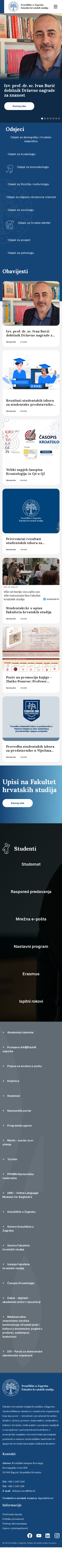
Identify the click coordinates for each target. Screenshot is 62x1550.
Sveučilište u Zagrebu (19, 1211)
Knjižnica (10, 1081)
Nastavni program (31, 946)
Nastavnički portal (16, 1110)
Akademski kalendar (18, 1032)
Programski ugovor (17, 1125)
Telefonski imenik (12, 1514)
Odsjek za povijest (19, 240)
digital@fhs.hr (46, 1498)
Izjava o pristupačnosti (15, 1528)
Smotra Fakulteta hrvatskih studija (16, 1247)
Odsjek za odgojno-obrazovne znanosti (31, 197)
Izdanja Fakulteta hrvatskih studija (16, 1266)
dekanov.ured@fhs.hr (24, 1490)
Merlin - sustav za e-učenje (18, 1142)
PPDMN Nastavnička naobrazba (18, 1176)
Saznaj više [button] (19, 106)
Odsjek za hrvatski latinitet (34, 222)
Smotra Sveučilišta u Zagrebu (18, 1228)
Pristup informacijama (14, 1523)
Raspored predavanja (31, 891)
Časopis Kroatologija (18, 1283)
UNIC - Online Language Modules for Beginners (20, 1195)
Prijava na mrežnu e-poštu (22, 1066)
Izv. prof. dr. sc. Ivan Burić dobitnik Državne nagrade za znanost (30, 335)
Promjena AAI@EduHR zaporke (19, 1049)
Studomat (31, 864)
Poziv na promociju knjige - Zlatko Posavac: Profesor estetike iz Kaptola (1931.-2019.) (29, 683)
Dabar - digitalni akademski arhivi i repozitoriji (21, 1300)
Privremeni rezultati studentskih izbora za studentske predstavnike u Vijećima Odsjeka (28, 545)
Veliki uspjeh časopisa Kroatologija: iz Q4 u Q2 (25, 472)
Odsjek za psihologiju (21, 253)
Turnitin (9, 1159)
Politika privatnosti (13, 1518)
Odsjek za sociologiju (21, 210)
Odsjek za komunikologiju (33, 167)
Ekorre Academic (28, 1548)
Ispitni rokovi (31, 1001)
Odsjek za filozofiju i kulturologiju (28, 184)
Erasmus (31, 973)
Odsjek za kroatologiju (21, 154)
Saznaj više (11, 342)
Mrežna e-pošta (31, 919)
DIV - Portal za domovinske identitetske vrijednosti (22, 1353)
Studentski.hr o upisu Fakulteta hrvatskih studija (28, 610)
